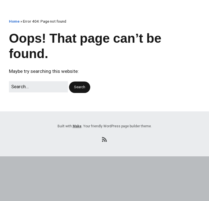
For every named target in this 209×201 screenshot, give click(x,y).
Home (14, 21)
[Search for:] (38, 86)
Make (77, 126)
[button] (79, 87)
